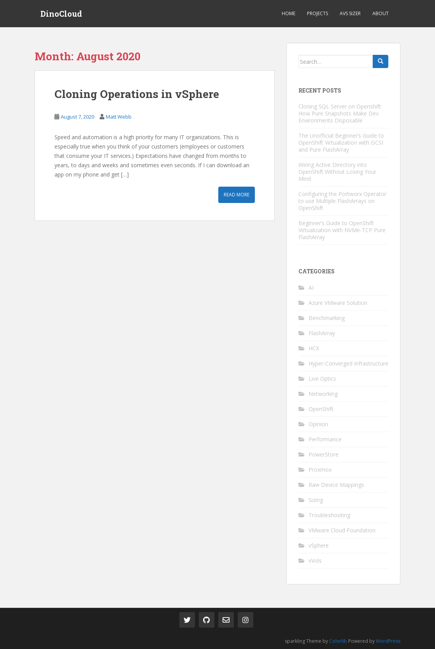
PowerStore (324, 454)
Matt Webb (119, 116)
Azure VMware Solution (338, 302)
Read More (236, 194)
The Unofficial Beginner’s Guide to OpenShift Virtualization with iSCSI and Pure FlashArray (341, 142)
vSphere (319, 545)
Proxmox (320, 469)
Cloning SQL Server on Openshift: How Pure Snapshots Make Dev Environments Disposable (340, 113)
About (380, 13)
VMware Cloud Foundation (342, 530)
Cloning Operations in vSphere (136, 94)
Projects (317, 13)
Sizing (316, 500)
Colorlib (338, 641)
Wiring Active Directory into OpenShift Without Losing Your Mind (337, 171)
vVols (315, 560)
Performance (325, 439)
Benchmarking (327, 318)
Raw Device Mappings (336, 484)
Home (288, 13)
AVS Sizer (350, 13)
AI (311, 287)
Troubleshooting (329, 515)
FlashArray (322, 333)
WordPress (388, 641)
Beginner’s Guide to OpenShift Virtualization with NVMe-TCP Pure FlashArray (342, 230)
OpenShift (321, 409)
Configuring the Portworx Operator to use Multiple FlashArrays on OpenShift (342, 201)
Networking (323, 393)
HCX (314, 348)
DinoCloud (61, 14)
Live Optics (322, 378)
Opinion (318, 424)
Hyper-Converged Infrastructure (348, 363)
